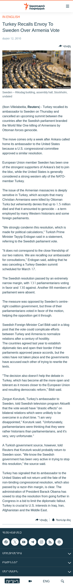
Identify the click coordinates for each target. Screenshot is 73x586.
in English (11, 17)
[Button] (65, 46)
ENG (46, 581)
